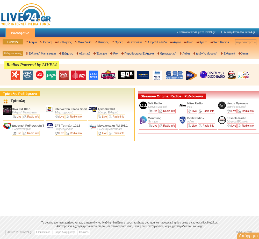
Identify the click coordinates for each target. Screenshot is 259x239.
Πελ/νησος (64, 42)
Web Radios (221, 42)
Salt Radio (155, 103)
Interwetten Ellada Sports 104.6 (76, 109)
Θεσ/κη (47, 42)
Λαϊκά (186, 53)
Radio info (33, 116)
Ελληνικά (229, 53)
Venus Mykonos (238, 103)
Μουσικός (154, 118)
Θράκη (119, 42)
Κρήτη (203, 42)
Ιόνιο (190, 42)
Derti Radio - (195, 118)
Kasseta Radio (237, 118)
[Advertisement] (176, 171)
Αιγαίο (177, 42)
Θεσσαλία (136, 42)
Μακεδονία (84, 42)
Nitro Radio (195, 103)
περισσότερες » (246, 42)
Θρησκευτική (168, 53)
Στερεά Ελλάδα (157, 42)
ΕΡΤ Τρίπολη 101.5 (67, 125)
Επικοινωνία (43, 232)
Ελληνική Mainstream (42, 53)
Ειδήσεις (67, 53)
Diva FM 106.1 (21, 109)
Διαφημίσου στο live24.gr (238, 32)
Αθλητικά (84, 53)
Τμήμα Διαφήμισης (64, 232)
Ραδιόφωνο (20, 33)
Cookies (84, 232)
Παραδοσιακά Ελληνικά (139, 53)
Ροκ (115, 53)
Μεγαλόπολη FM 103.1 (112, 125)
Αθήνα (33, 42)
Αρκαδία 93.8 (106, 109)
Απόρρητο (248, 236)
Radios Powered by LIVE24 (31, 64)
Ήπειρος (103, 42)
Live (19, 116)
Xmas (245, 53)
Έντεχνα (101, 53)
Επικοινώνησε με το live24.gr (196, 32)
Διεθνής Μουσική (207, 53)
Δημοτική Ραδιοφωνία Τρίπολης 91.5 (37, 125)
